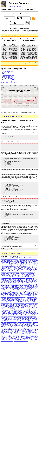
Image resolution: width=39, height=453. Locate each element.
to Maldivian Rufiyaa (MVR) (28, 309)
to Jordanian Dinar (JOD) (26, 297)
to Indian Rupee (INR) (30, 294)
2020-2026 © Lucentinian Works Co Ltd (10, 351)
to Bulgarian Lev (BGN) (6, 271)
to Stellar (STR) (27, 327)
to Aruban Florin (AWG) (6, 268)
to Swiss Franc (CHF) (18, 277)
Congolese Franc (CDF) (8, 79)
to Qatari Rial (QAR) (28, 318)
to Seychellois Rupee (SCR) (7, 322)
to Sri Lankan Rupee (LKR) (24, 303)
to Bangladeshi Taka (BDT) (32, 269)
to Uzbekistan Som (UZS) (23, 334)
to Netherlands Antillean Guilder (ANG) (28, 266)
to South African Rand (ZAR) (25, 344)
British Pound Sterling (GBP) (10, 82)
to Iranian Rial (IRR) (13, 296)
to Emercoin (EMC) (16, 285)
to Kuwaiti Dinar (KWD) (21, 300)
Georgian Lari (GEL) (8, 77)
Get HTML (36, 87)
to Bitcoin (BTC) (27, 273)
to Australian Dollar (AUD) (32, 267)
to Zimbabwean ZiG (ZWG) (20, 348)
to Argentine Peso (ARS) (19, 267)
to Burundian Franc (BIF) (30, 271)
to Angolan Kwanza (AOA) (7, 267)
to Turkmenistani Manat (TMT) (25, 329)
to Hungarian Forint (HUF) (18, 293)
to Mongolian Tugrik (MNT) (22, 306)
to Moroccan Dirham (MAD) (7, 305)
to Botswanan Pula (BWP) (30, 274)
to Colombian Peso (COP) (13, 279)
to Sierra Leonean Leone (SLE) (30, 347)
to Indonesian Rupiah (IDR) (31, 293)
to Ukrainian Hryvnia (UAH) (7, 332)
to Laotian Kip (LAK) (26, 302)
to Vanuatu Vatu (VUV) (27, 338)
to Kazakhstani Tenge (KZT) (13, 302)
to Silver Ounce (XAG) (29, 340)
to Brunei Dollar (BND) (18, 272)
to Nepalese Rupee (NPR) (14, 313)
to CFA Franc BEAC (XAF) (17, 340)
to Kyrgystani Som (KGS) (29, 298)
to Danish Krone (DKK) (17, 283)
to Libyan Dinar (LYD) (32, 304)
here (34, 112)
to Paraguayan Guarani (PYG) (16, 318)
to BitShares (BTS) (18, 274)
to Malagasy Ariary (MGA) (20, 305)
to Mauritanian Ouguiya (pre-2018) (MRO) (18, 308)
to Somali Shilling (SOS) (17, 324)
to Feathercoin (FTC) (20, 287)
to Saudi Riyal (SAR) (17, 321)
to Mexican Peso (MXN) (19, 310)
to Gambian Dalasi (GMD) (23, 290)
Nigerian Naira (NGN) (8, 71)
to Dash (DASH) (28, 281)
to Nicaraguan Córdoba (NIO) (11, 312)
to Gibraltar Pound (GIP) (10, 290)
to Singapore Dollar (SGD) (10, 323)
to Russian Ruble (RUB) (29, 319)
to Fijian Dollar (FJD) (30, 286)
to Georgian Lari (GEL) (9, 288)
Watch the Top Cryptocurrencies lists (12, 260)
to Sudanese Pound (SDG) (21, 322)
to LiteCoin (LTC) (22, 304)
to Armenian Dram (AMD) (12, 266)
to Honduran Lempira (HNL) (16, 292)
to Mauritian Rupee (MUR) (15, 309)
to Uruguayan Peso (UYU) (10, 334)
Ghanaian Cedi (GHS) (8, 76)
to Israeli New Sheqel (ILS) (7, 294)
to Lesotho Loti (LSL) (12, 304)
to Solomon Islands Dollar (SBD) (30, 321)
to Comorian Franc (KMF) (18, 299)
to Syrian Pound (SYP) (12, 328)
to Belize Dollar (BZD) (18, 275)
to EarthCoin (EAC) (28, 284)
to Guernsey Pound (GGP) (22, 288)
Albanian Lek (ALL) (7, 73)
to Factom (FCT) (20, 286)
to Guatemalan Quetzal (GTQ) (11, 291)
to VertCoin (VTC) (17, 338)
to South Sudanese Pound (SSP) (8, 325)
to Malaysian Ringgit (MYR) (31, 310)
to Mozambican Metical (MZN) (8, 311)
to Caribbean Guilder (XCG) (7, 348)
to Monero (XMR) (8, 342)
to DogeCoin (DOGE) (29, 283)
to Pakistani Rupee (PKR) (18, 317)
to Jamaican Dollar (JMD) (13, 297)
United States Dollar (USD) (9, 78)
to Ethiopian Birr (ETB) (27, 285)
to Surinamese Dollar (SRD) (30, 324)
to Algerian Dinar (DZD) (17, 284)
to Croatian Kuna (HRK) (29, 292)
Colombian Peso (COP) (8, 81)
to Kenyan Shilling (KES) (17, 298)
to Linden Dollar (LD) (12, 303)
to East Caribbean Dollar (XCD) (17, 341)
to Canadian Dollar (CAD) (30, 275)
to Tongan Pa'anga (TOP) (13, 330)
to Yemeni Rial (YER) (12, 344)
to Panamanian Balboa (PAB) (31, 315)
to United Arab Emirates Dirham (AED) (10, 265)
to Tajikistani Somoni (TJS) (10, 329)
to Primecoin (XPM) (19, 343)
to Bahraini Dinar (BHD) (18, 271)
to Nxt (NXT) (33, 313)
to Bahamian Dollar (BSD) (17, 273)
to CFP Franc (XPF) (9, 343)
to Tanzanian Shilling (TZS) (31, 331)
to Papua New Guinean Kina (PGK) (24, 316)
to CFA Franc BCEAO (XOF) (20, 342)
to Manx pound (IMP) (19, 294)
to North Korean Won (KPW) (31, 299)
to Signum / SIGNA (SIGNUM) (15, 347)
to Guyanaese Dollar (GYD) (25, 291)
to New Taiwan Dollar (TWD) (17, 331)
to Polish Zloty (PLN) (29, 317)
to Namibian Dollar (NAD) (22, 311)
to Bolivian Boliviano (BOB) (30, 272)
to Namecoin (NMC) (23, 312)
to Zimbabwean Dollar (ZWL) (15, 346)
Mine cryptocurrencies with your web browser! (14, 35)
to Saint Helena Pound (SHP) (24, 323)
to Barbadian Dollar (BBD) (19, 269)
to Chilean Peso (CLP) (9, 278)
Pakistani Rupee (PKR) (8, 75)
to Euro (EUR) (12, 286)
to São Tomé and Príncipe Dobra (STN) (13, 327)
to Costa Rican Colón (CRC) (26, 279)
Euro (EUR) (6, 72)
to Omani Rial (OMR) (19, 315)
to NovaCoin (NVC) (25, 313)
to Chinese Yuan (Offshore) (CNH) (23, 278)
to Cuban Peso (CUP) (21, 280)
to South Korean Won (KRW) (8, 300)
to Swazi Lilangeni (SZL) (24, 328)
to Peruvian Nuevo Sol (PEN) (8, 316)
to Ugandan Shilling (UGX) (20, 332)
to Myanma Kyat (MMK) (10, 306)
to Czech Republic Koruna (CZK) (15, 281)
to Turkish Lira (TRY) (25, 330)
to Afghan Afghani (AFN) (25, 265)
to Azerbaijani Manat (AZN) (19, 268)
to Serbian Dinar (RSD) (17, 319)
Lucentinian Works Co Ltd (16, 6)
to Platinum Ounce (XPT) (30, 343)
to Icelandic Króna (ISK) (24, 296)
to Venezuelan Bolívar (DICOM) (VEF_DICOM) (20, 336)
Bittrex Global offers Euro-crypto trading (13, 116)
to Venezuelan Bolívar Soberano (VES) (25, 337)
